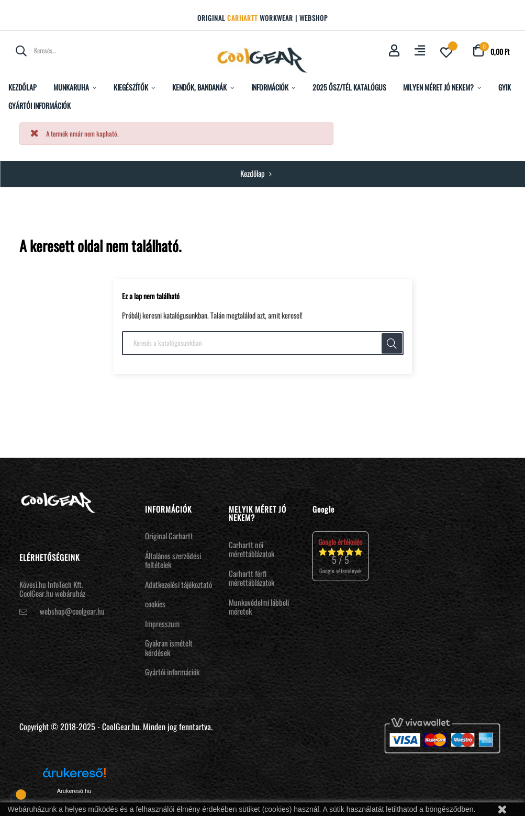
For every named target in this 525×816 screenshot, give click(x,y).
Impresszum (162, 623)
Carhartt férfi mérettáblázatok (251, 578)
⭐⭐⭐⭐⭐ (340, 555)
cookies (155, 603)
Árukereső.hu (74, 791)
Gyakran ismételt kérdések (169, 647)
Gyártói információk (172, 671)
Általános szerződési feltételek (173, 560)
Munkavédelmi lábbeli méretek (259, 606)
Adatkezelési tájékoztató (178, 584)
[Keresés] (263, 343)
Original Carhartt (169, 535)
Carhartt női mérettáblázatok (251, 549)
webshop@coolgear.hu (72, 611)
